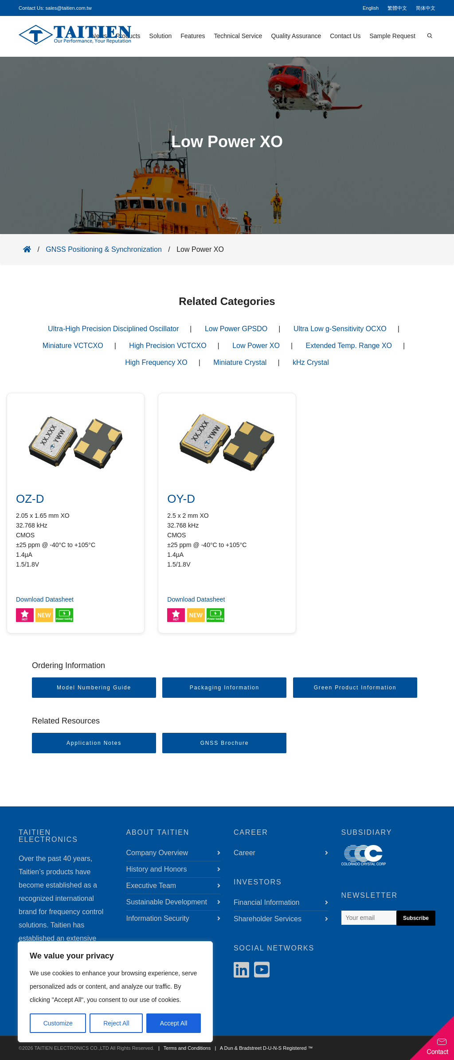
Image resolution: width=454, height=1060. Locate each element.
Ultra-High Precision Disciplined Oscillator (113, 328)
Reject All (116, 1023)
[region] (115, 991)
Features (192, 35)
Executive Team (151, 885)
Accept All (173, 1023)
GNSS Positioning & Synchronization (103, 249)
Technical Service (238, 35)
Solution (160, 35)
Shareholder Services (267, 919)
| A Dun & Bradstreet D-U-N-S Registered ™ (262, 1048)
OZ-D (30, 498)
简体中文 (425, 8)
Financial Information (267, 902)
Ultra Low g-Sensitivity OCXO (340, 328)
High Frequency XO (156, 362)
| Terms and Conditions (183, 1048)
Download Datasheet (45, 599)
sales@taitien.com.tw (69, 8)
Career (244, 853)
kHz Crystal (311, 362)
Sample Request (392, 35)
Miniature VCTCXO (73, 345)
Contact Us (345, 35)
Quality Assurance (296, 35)
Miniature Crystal (239, 362)
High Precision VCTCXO (167, 345)
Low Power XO (256, 345)
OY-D (181, 498)
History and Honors (156, 869)
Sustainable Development (166, 902)
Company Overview (157, 853)
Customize (58, 1023)
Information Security (157, 918)
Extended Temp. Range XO (349, 345)
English (371, 8)
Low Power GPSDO (236, 328)
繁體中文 (397, 8)
